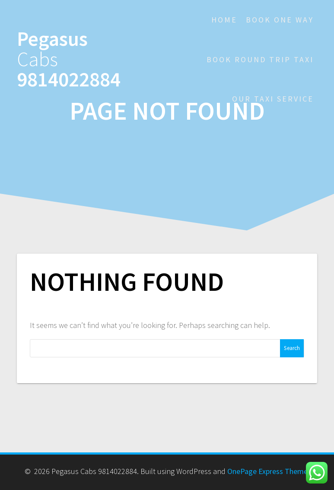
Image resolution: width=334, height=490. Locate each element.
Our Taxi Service (273, 99)
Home (224, 20)
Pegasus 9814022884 (69, 59)
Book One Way (280, 20)
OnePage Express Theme (267, 471)
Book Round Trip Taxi (260, 59)
